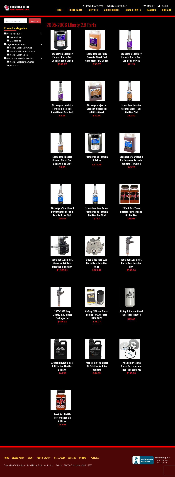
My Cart (149, 6)
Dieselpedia (59, 457)
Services (93, 10)
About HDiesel (111, 10)
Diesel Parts (75, 10)
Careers (151, 10)
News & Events (133, 10)
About (31, 457)
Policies (95, 457)
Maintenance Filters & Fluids (19, 58)
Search (34, 21)
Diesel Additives (14, 33)
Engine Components (15, 44)
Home (60, 10)
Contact (166, 10)
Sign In (163, 6)
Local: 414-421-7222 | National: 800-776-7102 (105, 6)
